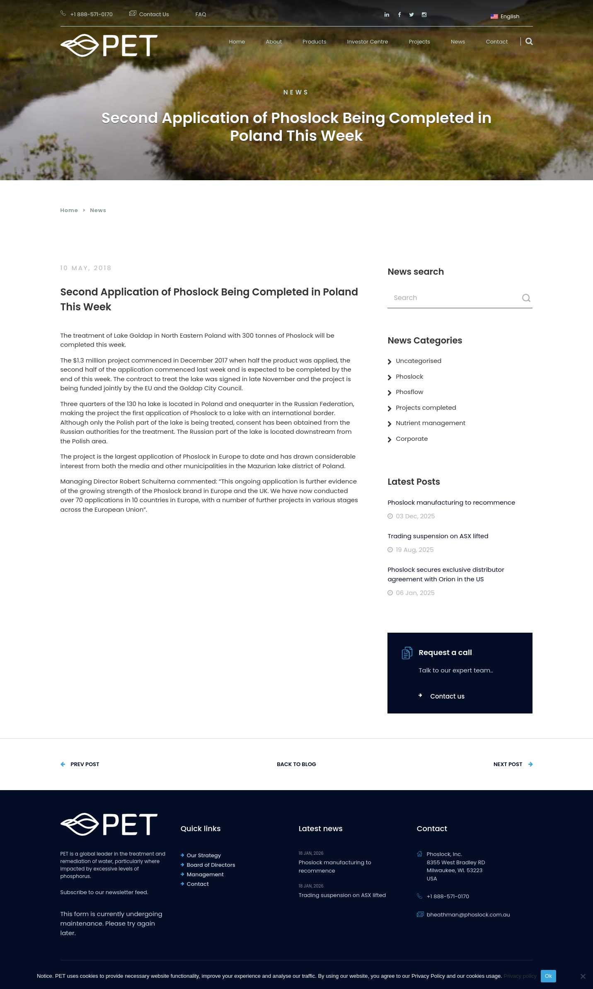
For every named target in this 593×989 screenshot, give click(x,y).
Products (314, 42)
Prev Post (85, 764)
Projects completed (426, 407)
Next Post (508, 764)
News (458, 42)
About (274, 42)
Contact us (447, 696)
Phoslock (409, 376)
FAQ (201, 14)
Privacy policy (519, 976)
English (505, 15)
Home (237, 42)
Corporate (412, 438)
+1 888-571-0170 (91, 14)
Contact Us (154, 14)
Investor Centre (367, 42)
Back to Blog (296, 764)
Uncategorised (418, 360)
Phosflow (409, 391)
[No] (582, 976)
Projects (419, 42)
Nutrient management (430, 422)
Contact (497, 42)
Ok (548, 976)
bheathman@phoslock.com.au (468, 915)
